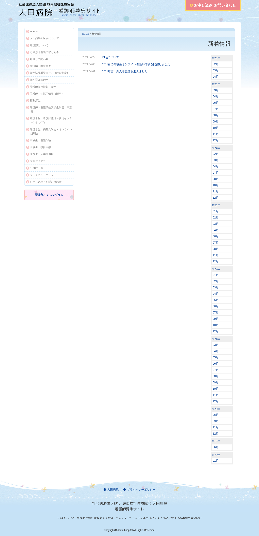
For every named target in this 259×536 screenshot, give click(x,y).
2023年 (216, 205)
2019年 (216, 441)
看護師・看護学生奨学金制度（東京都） (49, 109)
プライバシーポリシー (41, 174)
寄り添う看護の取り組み (42, 52)
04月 (216, 76)
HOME (85, 33)
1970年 (216, 454)
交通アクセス (36, 160)
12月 (216, 140)
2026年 (216, 58)
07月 (216, 109)
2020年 (216, 408)
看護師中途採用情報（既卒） (45, 93)
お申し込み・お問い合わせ (44, 181)
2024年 (216, 148)
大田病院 (111, 489)
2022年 (216, 269)
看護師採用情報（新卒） (42, 86)
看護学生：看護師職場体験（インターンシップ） (49, 120)
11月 (216, 134)
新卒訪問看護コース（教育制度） (47, 72)
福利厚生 (33, 100)
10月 (216, 127)
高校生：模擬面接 (38, 147)
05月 (216, 300)
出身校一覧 (34, 168)
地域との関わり (37, 59)
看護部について (37, 45)
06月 (216, 102)
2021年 (216, 339)
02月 (216, 64)
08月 (216, 115)
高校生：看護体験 (38, 140)
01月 (216, 211)
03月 (216, 70)
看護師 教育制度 (38, 66)
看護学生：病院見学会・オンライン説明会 (49, 131)
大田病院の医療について (42, 38)
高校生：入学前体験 (40, 154)
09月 (216, 121)
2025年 (216, 84)
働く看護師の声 (37, 79)
